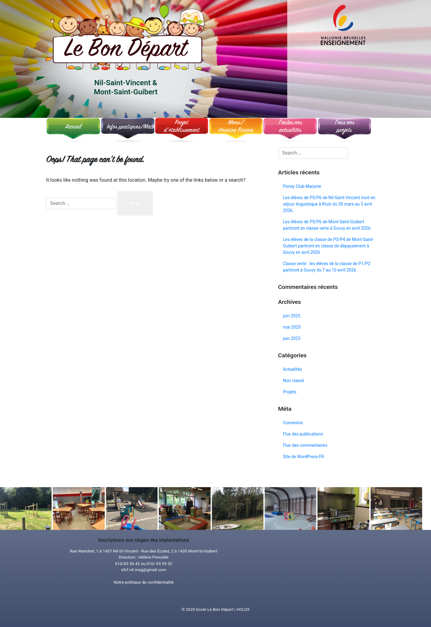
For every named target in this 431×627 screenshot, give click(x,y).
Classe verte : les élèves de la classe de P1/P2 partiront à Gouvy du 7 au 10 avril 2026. (326, 266)
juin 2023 (291, 338)
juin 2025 (291, 315)
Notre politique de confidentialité (143, 582)
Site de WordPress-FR (303, 456)
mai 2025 (292, 327)
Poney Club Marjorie (302, 186)
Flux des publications (303, 434)
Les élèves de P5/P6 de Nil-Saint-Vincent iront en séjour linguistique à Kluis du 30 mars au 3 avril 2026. (329, 204)
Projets (289, 391)
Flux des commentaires (305, 445)
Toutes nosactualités (290, 127)
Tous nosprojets (344, 127)
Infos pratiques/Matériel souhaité (129, 127)
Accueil (73, 127)
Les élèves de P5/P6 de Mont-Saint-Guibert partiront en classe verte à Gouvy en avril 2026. (327, 225)
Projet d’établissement (181, 127)
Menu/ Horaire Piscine (235, 127)
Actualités (292, 369)
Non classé (293, 380)
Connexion (293, 422)
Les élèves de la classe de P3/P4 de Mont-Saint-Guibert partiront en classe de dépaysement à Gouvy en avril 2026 (328, 246)
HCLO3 (243, 609)
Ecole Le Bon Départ (215, 609)
